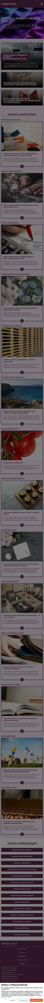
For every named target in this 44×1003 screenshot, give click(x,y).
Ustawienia (12, 1000)
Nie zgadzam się (23, 1000)
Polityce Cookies (6, 997)
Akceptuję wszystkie (36, 1000)
